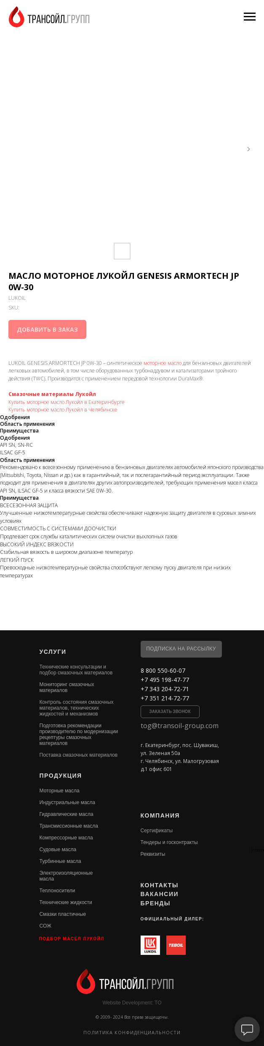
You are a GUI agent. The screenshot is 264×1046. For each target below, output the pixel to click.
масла (47, 879)
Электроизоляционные (66, 873)
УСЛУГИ (53, 651)
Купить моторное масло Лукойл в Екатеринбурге (66, 402)
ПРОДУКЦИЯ (61, 775)
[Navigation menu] (250, 17)
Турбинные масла (60, 861)
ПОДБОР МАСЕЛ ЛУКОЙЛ (71, 938)
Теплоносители (57, 891)
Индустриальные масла (68, 802)
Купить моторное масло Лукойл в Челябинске (62, 409)
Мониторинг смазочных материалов (67, 687)
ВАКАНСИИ (160, 894)
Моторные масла (60, 791)
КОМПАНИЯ (160, 815)
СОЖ (46, 926)
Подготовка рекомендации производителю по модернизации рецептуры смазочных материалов (79, 734)
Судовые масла (58, 849)
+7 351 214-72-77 (165, 698)
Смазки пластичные (63, 914)
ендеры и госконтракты (170, 842)
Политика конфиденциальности (132, 1032)
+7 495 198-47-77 (165, 680)
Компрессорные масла (66, 838)
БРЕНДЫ (156, 903)
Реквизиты (153, 854)
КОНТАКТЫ (160, 885)
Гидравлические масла (66, 814)
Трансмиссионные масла (69, 826)
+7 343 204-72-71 (165, 689)
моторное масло (162, 363)
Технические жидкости (66, 902)
